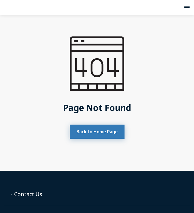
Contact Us (28, 194)
